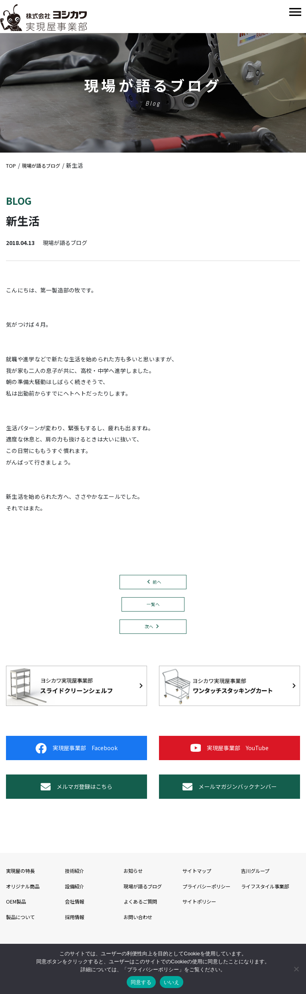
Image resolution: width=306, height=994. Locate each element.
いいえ (172, 982)
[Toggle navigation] (295, 12)
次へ (149, 630)
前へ (157, 582)
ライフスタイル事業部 (269, 914)
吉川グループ (257, 898)
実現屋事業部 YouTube (229, 759)
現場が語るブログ (146, 914)
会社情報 (76, 929)
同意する (141, 982)
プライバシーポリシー (210, 914)
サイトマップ (199, 898)
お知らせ (135, 898)
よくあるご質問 (143, 929)
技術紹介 (76, 898)
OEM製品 (17, 929)
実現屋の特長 (22, 898)
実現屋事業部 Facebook (77, 759)
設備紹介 (76, 914)
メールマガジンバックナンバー (229, 809)
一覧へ (153, 606)
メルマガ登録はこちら (76, 809)
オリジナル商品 (25, 914)
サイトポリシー (202, 929)
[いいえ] (296, 969)
